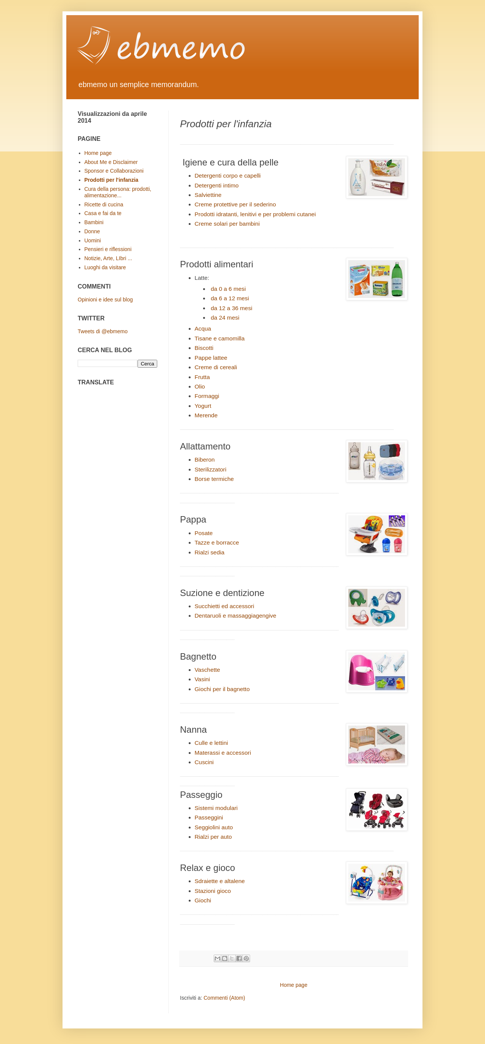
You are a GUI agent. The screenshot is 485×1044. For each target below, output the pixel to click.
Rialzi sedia (210, 552)
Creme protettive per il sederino (235, 204)
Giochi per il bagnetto (222, 689)
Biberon (205, 459)
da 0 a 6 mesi (228, 289)
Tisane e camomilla (220, 338)
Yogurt (203, 406)
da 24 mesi (225, 317)
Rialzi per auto (213, 836)
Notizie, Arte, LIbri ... (108, 258)
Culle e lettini (211, 743)
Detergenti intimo (217, 185)
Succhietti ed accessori (224, 606)
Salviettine (208, 195)
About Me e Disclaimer (111, 162)
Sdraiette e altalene (220, 881)
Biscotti (204, 348)
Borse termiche (214, 479)
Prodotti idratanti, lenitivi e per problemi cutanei (255, 214)
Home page (293, 985)
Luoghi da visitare (105, 267)
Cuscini (204, 762)
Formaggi (207, 396)
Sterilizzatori (211, 469)
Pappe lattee (211, 357)
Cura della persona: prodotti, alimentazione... (118, 192)
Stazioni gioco (213, 891)
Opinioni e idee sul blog (105, 300)
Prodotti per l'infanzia (111, 180)
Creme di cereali (216, 367)
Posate (204, 533)
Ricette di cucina (104, 204)
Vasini (202, 679)
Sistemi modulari (216, 808)
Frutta (202, 377)
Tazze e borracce (217, 542)
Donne (92, 231)
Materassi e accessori (223, 752)
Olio (200, 386)
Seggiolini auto (214, 827)
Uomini (92, 240)
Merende (206, 415)
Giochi (203, 900)
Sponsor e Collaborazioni (114, 171)
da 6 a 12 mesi (230, 298)
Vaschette (207, 669)
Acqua (203, 328)
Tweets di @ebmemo (103, 331)
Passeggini (209, 817)
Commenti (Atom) (224, 998)
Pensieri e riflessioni (108, 249)
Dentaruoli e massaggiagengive (236, 615)
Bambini (94, 222)
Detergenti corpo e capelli (228, 175)
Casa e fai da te (103, 213)
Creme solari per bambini (227, 223)
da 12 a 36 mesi (231, 308)
